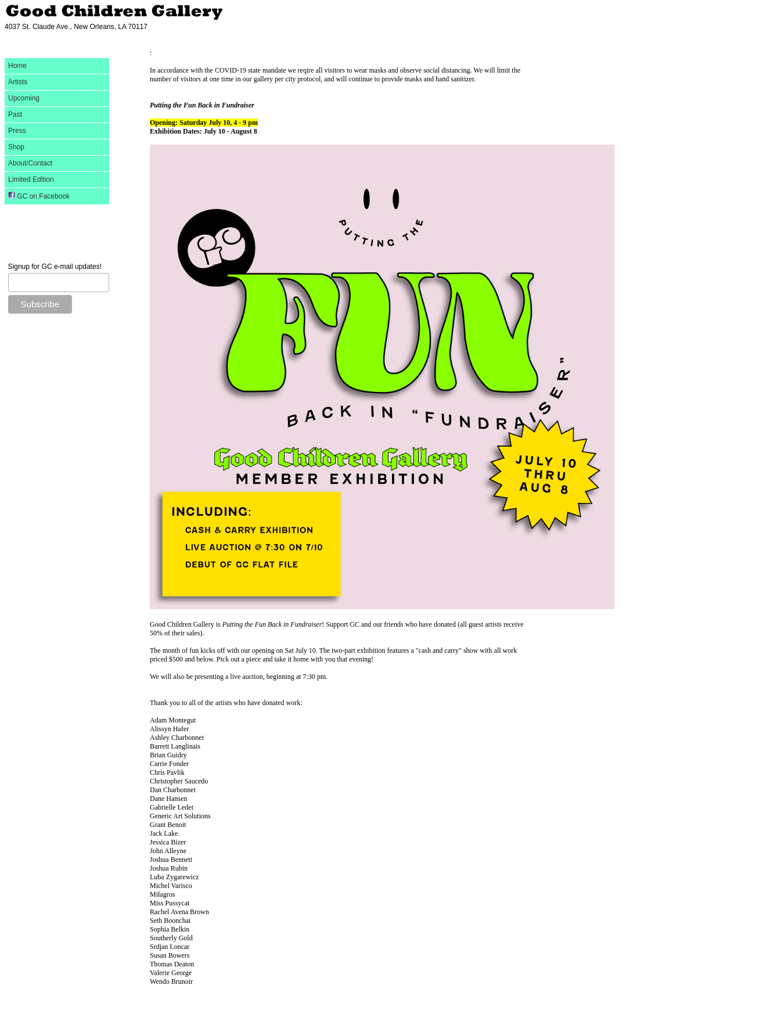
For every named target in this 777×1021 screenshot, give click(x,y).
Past (15, 114)
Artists (17, 82)
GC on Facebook (39, 196)
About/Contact (30, 163)
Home (17, 66)
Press (17, 131)
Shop (16, 147)
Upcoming (23, 98)
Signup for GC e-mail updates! (55, 267)
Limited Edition (31, 179)
